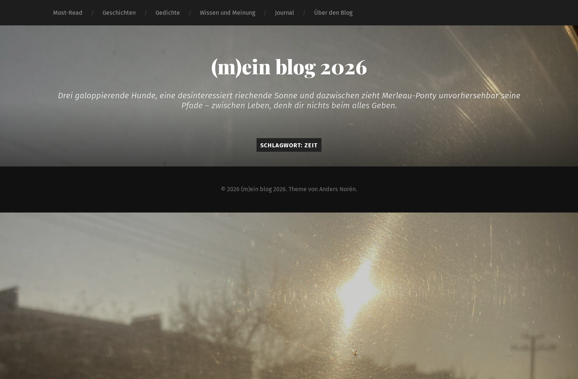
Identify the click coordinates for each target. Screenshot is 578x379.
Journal (284, 12)
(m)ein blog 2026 (289, 66)
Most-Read (68, 12)
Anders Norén (337, 189)
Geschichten (119, 12)
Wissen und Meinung (227, 12)
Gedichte (168, 12)
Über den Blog (333, 12)
